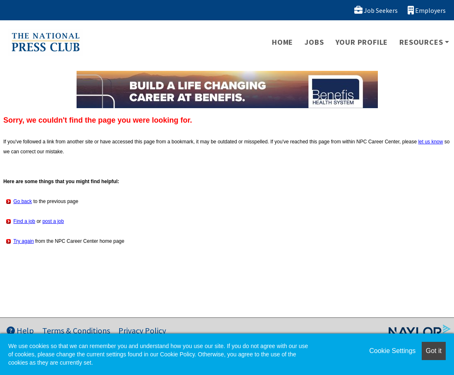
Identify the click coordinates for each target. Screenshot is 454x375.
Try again (23, 241)
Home (282, 42)
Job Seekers (376, 10)
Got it (434, 350)
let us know (430, 142)
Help (20, 330)
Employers (427, 10)
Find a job (24, 221)
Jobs (314, 42)
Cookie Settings (392, 350)
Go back (22, 201)
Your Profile (362, 42)
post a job (53, 221)
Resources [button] (421, 42)
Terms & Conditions (76, 330)
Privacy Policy (142, 330)
